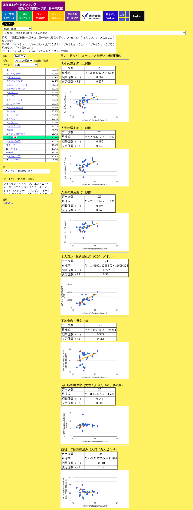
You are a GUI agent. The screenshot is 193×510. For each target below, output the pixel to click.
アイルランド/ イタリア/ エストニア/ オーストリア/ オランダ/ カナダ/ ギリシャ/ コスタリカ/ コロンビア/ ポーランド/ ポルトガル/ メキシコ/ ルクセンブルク (30, 189)
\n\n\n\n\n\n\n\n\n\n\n (23, 60)
